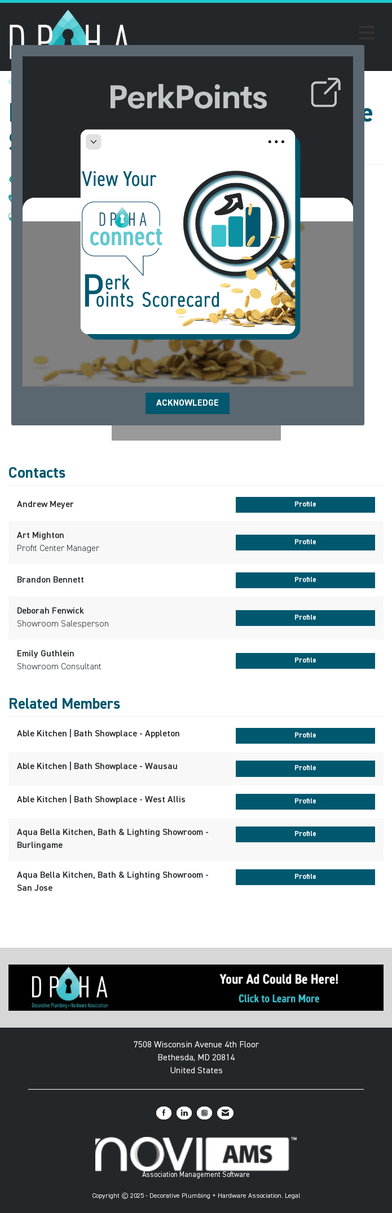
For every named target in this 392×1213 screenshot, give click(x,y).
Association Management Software (196, 1158)
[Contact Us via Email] (225, 1113)
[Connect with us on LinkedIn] (184, 1113)
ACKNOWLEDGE (187, 403)
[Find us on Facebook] (163, 1113)
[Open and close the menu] (256, 34)
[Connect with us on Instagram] (204, 1113)
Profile (305, 504)
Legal (293, 1196)
